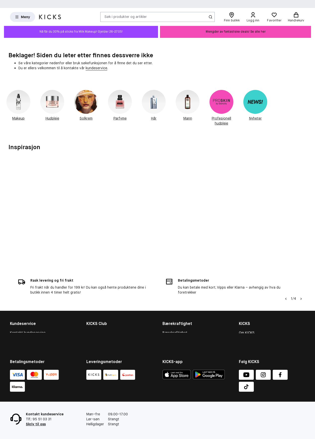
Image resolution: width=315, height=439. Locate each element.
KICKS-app (247, 341)
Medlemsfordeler (99, 309)
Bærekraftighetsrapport (182, 309)
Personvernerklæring (255, 335)
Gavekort (17, 322)
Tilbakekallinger (22, 335)
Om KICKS (247, 303)
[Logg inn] (253, 17)
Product (168, 328)
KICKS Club (95, 303)
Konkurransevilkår (24, 328)
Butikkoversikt (250, 315)
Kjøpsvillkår (19, 309)
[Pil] (301, 269)
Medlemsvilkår (97, 315)
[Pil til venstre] (286, 269)
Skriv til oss (36, 424)
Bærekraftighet (174, 303)
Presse (244, 328)
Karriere (245, 322)
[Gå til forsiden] (50, 17)
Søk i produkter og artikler (126, 16)
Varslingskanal (250, 309)
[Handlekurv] (296, 17)
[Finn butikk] (232, 17)
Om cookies (19, 315)
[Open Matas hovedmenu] (22, 17)
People (167, 315)
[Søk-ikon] (210, 17)
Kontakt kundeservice (28, 303)
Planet (167, 322)
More (166, 335)
